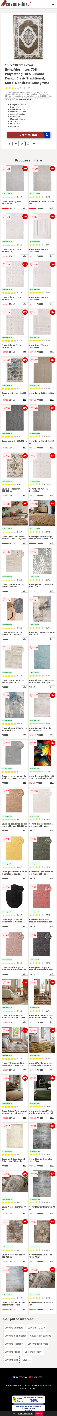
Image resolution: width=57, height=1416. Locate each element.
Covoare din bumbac (40, 1335)
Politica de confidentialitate (38, 1385)
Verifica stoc (35, 135)
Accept (39, 1413)
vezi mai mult (25, 99)
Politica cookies (27, 1388)
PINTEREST (35, 1377)
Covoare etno (11, 1359)
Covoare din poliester (15, 1335)
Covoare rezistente (14, 1343)
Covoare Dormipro (14, 1327)
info (24, 208)
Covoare (26, 1359)
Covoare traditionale (38, 1343)
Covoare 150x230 (36, 1327)
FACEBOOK (20, 1377)
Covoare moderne (33, 1351)
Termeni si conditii (13, 1385)
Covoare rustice (12, 1351)
